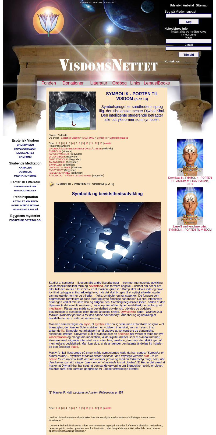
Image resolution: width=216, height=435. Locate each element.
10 (87, 143)
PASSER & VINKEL (59, 172)
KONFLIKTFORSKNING (25, 205)
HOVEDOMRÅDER (25, 148)
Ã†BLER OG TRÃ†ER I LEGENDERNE (70, 175)
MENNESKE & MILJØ (25, 209)
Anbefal (188, 5)
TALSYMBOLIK (57, 162)
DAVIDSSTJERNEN (59, 167)
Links (135, 83)
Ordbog (119, 83)
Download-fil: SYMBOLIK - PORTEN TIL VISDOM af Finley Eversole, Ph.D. (190, 180)
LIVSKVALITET (25, 152)
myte (87, 324)
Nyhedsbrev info (176, 28)
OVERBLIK (25, 171)
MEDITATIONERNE (25, 175)
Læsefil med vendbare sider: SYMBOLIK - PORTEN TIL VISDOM (189, 227)
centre (53, 359)
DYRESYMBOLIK (58, 159)
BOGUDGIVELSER (25, 190)
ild (62, 330)
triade (74, 346)
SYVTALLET (55, 164)
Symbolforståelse (118, 137)
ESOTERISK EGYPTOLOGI (25, 220)
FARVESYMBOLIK (59, 154)
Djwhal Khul (128, 311)
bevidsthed (95, 285)
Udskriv (175, 5)
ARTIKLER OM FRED (25, 201)
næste (107, 143)
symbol (99, 324)
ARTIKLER (25, 167)
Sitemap (202, 5)
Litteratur (98, 83)
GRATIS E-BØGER (25, 186)
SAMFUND (25, 156)
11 (91, 143)
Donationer (72, 83)
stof (146, 355)
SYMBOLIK (55, 151)
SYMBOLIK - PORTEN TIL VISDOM (97, 2)
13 (101, 143)
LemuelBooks (157, 83)
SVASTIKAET (56, 170)
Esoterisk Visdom (70, 137)
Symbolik (102, 137)
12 (96, 143)
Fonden (48, 83)
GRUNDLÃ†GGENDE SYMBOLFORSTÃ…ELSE (75, 148)
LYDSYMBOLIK (57, 156)
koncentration (58, 337)
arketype (123, 333)
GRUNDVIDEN (25, 144)
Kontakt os (172, 61)
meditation (56, 308)
